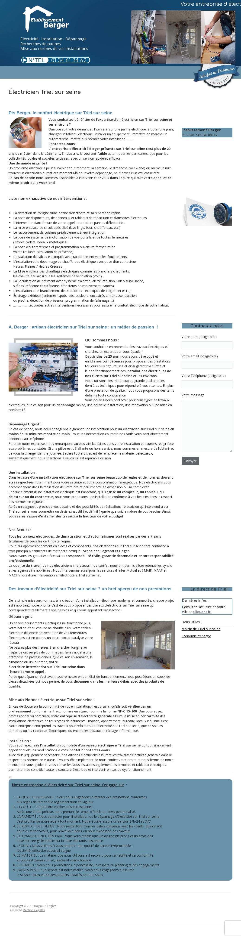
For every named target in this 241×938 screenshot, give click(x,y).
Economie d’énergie (196, 636)
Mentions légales (34, 910)
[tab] (120, 776)
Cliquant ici (202, 612)
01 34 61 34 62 (69, 60)
